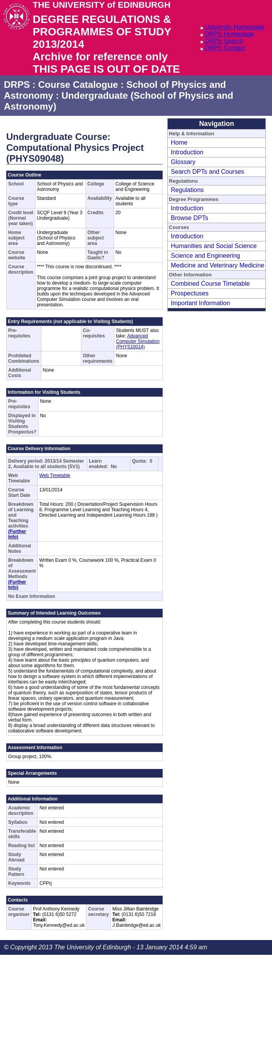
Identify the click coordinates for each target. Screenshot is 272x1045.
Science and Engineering (205, 255)
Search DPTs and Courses (207, 171)
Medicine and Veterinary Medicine (217, 265)
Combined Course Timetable (210, 283)
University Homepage (234, 27)
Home (179, 142)
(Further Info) (17, 534)
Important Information (200, 303)
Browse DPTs (189, 218)
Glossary (183, 162)
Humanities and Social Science (214, 246)
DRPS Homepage (229, 34)
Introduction (187, 152)
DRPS (17, 84)
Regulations (187, 190)
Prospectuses (190, 293)
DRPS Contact (225, 48)
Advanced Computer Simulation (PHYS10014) (138, 341)
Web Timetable (54, 475)
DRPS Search (224, 41)
